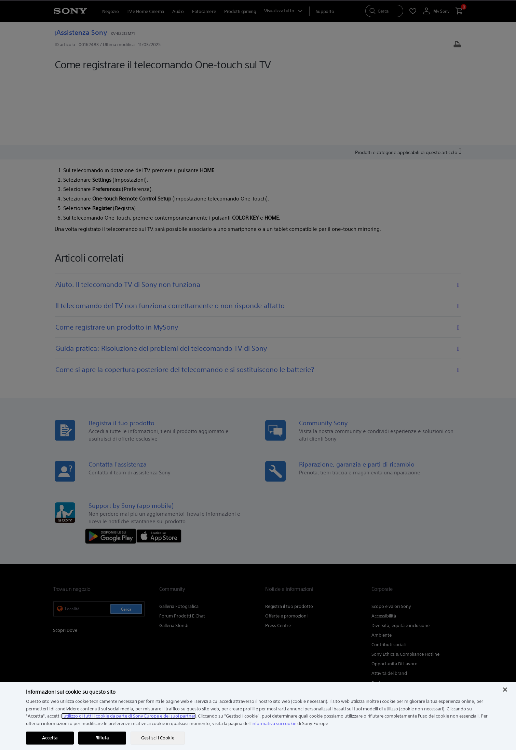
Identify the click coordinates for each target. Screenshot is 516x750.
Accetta (50, 738)
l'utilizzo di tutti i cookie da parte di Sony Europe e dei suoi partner (128, 716)
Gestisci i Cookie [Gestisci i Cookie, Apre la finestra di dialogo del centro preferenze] (157, 738)
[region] (258, 716)
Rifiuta (102, 738)
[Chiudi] (505, 689)
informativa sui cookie (274, 723)
